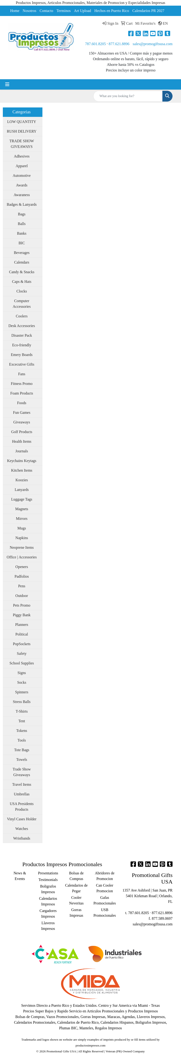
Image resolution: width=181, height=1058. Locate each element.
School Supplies (21, 663)
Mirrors (22, 519)
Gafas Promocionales (104, 900)
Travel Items (21, 784)
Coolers (22, 316)
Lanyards (22, 490)
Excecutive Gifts (21, 364)
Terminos (64, 11)
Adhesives (22, 156)
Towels (21, 760)
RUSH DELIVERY (22, 131)
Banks (21, 233)
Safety (22, 653)
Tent (21, 721)
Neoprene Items (22, 547)
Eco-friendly (21, 345)
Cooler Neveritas (76, 900)
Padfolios (22, 576)
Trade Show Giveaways (21, 772)
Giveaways (21, 422)
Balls (22, 224)
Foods (21, 403)
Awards (21, 185)
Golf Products (21, 432)
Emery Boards (22, 355)
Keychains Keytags (21, 461)
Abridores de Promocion (104, 876)
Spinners (21, 692)
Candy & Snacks (21, 272)
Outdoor (21, 596)
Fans (21, 374)
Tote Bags (21, 750)
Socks (21, 682)
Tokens (21, 731)
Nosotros (29, 11)
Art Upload (82, 11)
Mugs (21, 528)
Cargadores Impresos (48, 913)
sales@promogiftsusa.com (153, 44)
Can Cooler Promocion (104, 888)
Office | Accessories (22, 557)
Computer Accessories (22, 303)
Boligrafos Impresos (48, 889)
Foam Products (21, 393)
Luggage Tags (21, 499)
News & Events (20, 876)
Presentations (48, 873)
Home (14, 11)
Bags (21, 214)
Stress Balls (21, 702)
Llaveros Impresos (48, 926)
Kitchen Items (21, 470)
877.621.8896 (119, 44)
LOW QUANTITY (21, 122)
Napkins (21, 538)
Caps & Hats (21, 282)
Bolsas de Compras (76, 876)
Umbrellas (22, 794)
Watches (21, 829)
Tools (21, 740)
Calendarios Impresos (48, 901)
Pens (21, 586)
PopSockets (22, 644)
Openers (21, 567)
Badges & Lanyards (22, 204)
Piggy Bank (21, 615)
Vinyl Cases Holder (21, 819)
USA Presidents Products (22, 806)
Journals (21, 451)
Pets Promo (21, 605)
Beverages (22, 253)
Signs (21, 673)
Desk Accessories (21, 326)
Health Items (21, 441)
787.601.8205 (95, 44)
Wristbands (21, 838)
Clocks (21, 291)
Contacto (46, 11)
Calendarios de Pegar (76, 888)
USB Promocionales (104, 912)
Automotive (22, 176)
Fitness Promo (22, 384)
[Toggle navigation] (7, 84)
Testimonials (48, 880)
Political (21, 634)
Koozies (22, 480)
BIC (22, 243)
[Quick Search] (128, 96)
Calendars (21, 262)
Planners (21, 625)
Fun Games (21, 413)
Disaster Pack (21, 335)
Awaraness (22, 195)
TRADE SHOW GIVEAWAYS (21, 144)
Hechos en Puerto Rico (111, 11)
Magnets (21, 509)
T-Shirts (22, 711)
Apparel (22, 166)
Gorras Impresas (76, 912)
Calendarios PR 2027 (148, 11)
